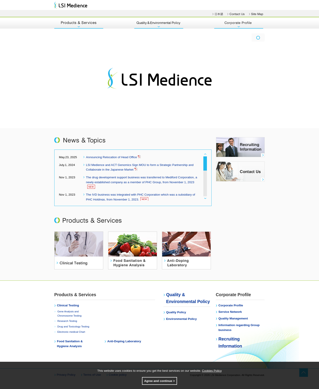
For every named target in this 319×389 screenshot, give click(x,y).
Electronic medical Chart (71, 332)
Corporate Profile (230, 305)
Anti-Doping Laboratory (124, 341)
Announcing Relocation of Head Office (113, 157)
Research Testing (67, 321)
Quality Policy (176, 312)
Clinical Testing (68, 305)
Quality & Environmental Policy (188, 298)
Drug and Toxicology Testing (73, 326)
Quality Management (233, 318)
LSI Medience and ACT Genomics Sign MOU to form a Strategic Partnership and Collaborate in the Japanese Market (140, 167)
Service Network (230, 311)
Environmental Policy (181, 319)
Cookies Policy (212, 370)
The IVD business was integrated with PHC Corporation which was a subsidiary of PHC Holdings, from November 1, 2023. (140, 197)
